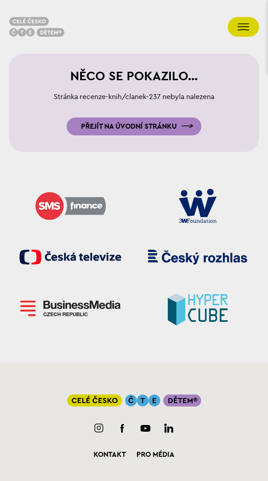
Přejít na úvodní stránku (129, 126)
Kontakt (110, 454)
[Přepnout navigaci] (243, 27)
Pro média (155, 454)
